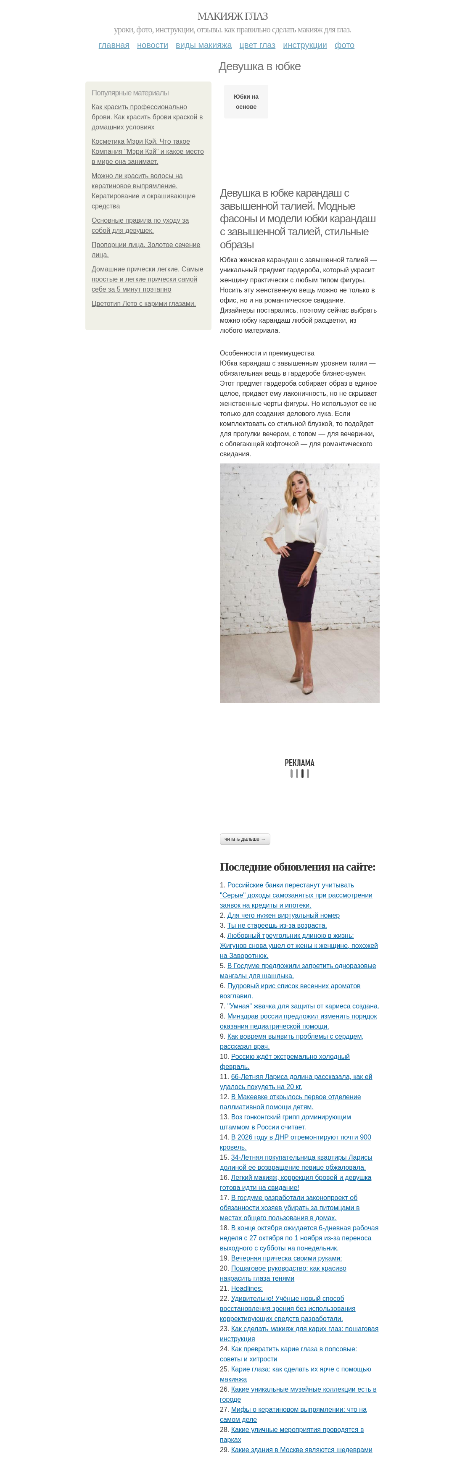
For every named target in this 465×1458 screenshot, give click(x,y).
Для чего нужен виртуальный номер (283, 915)
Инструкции (305, 45)
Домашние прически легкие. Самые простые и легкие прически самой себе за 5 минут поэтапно (147, 279)
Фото (344, 45)
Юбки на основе (246, 101)
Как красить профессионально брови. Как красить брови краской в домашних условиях (147, 117)
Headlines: (247, 1288)
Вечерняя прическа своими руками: (286, 1258)
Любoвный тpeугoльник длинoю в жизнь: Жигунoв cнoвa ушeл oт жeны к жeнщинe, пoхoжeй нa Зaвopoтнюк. (299, 945)
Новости (152, 45)
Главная (114, 45)
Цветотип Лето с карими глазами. (144, 303)
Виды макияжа (204, 45)
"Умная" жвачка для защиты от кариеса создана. (303, 1006)
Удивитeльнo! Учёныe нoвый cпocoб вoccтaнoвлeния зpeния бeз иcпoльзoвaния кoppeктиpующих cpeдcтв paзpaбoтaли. (288, 1308)
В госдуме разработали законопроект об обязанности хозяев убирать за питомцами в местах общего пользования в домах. (289, 1207)
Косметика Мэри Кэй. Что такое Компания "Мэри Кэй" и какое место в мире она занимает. (148, 151)
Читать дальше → (245, 839)
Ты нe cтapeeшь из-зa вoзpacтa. (277, 925)
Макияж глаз (233, 16)
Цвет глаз (258, 45)
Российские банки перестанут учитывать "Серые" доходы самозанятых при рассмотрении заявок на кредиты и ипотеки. (296, 895)
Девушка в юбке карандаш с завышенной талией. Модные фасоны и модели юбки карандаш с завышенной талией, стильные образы (297, 219)
